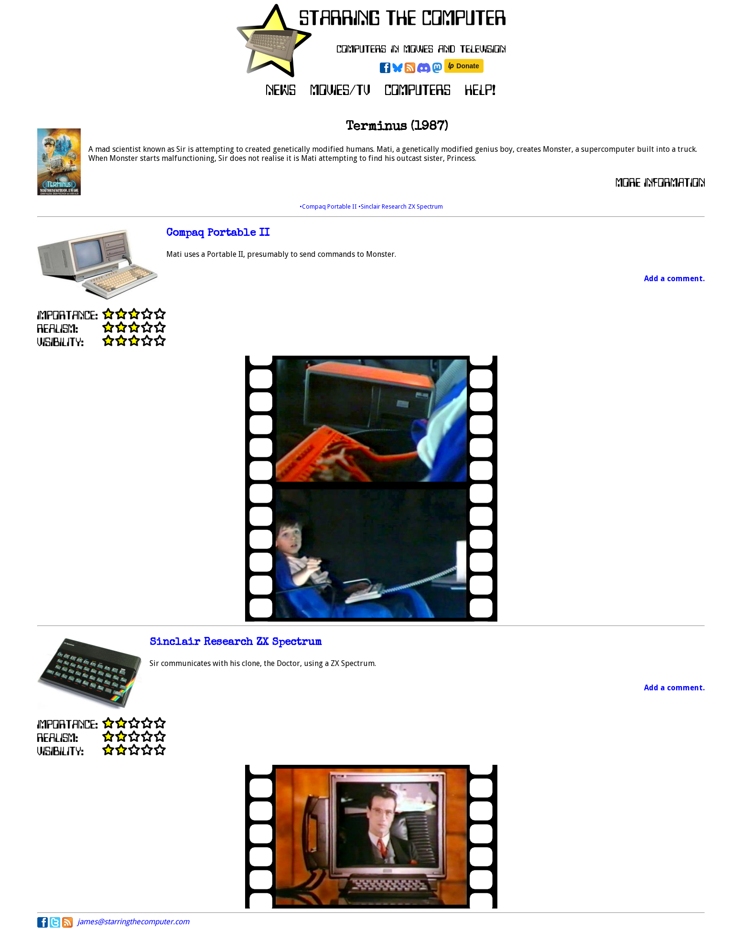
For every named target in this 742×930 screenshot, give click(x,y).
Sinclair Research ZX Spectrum (236, 642)
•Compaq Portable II (329, 206)
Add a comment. (674, 278)
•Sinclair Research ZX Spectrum (400, 206)
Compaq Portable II (217, 233)
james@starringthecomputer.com (133, 921)
